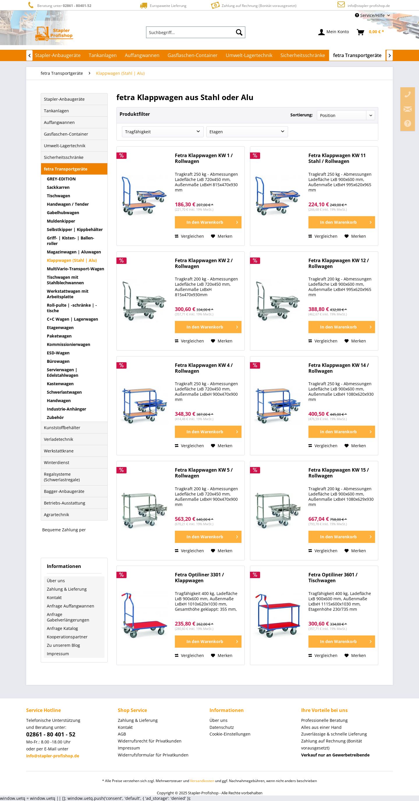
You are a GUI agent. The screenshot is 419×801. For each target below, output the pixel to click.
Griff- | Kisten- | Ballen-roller (70, 240)
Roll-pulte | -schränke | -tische (72, 307)
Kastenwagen (60, 383)
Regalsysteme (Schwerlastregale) (62, 476)
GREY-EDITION (61, 179)
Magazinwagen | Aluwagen (74, 252)
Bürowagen (58, 361)
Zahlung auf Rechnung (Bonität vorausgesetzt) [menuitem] (331, 744)
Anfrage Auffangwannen (70, 606)
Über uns (56, 580)
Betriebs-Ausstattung (64, 503)
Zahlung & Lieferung (67, 589)
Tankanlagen (56, 110)
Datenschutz (222, 727)
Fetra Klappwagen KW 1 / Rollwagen (204, 158)
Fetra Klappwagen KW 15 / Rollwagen (338, 473)
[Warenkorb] (370, 32)
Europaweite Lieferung (163, 5)
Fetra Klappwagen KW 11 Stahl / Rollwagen (337, 158)
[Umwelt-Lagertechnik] (249, 55)
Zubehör (55, 417)
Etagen (216, 131)
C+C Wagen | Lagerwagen (72, 319)
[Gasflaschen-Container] (193, 55)
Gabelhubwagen (63, 212)
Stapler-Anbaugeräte (64, 99)
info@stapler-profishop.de (369, 5)
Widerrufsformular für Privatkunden (153, 755)
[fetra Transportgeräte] (357, 55)
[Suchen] (239, 32)
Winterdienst (56, 462)
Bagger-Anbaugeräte (64, 491)
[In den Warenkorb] (208, 222)
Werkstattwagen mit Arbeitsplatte (67, 293)
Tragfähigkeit (138, 131)
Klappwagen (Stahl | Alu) (72, 260)
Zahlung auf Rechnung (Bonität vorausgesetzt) (253, 5)
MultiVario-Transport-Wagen (75, 268)
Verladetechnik (58, 439)
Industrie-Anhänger (66, 409)
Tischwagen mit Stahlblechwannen (65, 279)
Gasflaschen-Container (66, 134)
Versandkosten (202, 780)
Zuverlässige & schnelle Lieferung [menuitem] (334, 734)
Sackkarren (58, 187)
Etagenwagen (60, 327)
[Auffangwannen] (142, 55)
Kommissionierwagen (68, 344)
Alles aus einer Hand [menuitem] (321, 727)
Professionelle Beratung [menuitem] (324, 720)
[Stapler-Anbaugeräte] (58, 55)
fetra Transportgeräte (65, 169)
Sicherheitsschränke (64, 157)
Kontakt (54, 597)
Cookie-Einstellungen (230, 734)
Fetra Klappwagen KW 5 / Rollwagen (204, 473)
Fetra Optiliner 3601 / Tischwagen (333, 578)
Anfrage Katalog (62, 628)
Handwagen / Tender (68, 204)
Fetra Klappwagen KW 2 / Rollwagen (204, 263)
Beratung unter (58, 5)
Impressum (58, 653)
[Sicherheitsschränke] (302, 55)
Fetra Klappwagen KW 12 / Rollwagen (338, 263)
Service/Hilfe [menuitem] (370, 15)
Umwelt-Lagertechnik (64, 145)
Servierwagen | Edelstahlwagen (62, 372)
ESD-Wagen (58, 353)
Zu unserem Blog (63, 645)
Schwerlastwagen (64, 392)
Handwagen (59, 400)
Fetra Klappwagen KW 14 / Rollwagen (338, 368)
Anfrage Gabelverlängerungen (68, 617)
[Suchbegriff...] (196, 32)
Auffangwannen (59, 122)
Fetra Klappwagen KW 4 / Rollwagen (204, 368)
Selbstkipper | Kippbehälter (75, 229)
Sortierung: (301, 115)
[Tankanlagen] (103, 55)
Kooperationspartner (67, 637)
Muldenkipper (61, 221)
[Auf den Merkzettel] (221, 236)
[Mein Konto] (334, 32)
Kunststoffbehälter (62, 427)
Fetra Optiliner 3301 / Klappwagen (199, 578)
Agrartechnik (56, 514)
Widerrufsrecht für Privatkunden (150, 741)
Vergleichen (189, 236)
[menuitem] (196, 32)
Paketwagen (59, 336)
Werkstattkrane (59, 451)
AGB (122, 734)
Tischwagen (58, 195)
